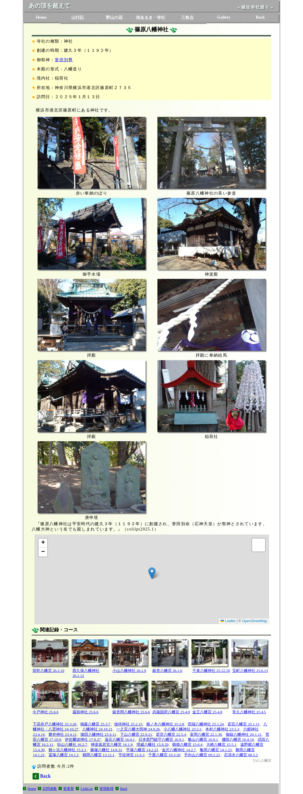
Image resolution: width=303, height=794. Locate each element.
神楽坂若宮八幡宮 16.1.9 (112, 744)
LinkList (86, 789)
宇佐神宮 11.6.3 (131, 755)
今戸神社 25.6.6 (46, 712)
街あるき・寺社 (150, 17)
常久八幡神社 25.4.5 (249, 712)
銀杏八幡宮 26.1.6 (167, 670)
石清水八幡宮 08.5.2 (241, 755)
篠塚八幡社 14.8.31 (106, 750)
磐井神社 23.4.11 (63, 734)
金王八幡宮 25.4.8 (207, 712)
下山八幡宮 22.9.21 (136, 734)
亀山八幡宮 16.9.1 (203, 739)
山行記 (77, 17)
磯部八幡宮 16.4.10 (238, 739)
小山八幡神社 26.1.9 (129, 670)
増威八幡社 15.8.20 (152, 744)
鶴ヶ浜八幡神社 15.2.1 (67, 750)
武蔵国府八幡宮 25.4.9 (171, 712)
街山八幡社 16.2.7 (72, 744)
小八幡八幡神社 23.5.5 (183, 729)
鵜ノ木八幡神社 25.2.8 (165, 724)
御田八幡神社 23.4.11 (98, 734)
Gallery (224, 17)
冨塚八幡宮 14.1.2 (64, 755)
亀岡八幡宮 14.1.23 (216, 750)
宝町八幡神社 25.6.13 (250, 670)
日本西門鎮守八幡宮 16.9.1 (161, 739)
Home (41, 17)
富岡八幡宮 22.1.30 (206, 734)
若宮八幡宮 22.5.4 (171, 734)
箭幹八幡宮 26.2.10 (48, 670)
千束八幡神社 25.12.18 (211, 670)
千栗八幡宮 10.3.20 (164, 755)
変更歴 (68, 789)
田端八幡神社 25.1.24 (206, 724)
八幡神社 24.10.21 (97, 729)
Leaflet (228, 621)
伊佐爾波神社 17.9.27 (83, 739)
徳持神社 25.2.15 (128, 724)
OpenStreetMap (254, 621)
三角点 (187, 17)
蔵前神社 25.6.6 (85, 712)
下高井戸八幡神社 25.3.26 (54, 724)
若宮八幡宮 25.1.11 (244, 724)
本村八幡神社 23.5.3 (222, 729)
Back (260, 17)
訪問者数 (50, 789)
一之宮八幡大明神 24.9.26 (138, 729)
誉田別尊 (64, 60)
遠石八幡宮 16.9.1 (120, 739)
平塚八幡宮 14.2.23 (142, 750)
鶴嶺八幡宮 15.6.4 (187, 744)
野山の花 (114, 17)
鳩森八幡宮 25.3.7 (95, 724)
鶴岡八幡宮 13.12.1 (99, 755)
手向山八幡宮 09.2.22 (202, 755)
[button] (152, 573)
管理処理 (106, 789)
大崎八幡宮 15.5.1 (221, 744)
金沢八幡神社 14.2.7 (179, 750)
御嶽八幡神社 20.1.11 (244, 734)
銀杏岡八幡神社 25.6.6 (131, 712)
